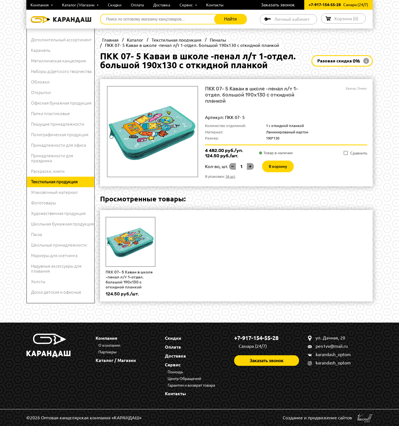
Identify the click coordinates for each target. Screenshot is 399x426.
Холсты (38, 281)
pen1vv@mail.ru (332, 346)
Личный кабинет (292, 19)
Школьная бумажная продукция (62, 224)
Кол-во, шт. (216, 166)
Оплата (137, 5)
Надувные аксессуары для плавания (56, 268)
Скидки (114, 5)
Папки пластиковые (50, 113)
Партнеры (107, 352)
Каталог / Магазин (80, 5)
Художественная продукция (58, 213)
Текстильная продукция (54, 181)
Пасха (36, 234)
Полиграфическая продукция (59, 134)
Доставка (161, 5)
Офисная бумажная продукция (61, 103)
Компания (41, 5)
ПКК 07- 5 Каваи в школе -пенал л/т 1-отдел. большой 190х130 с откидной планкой (129, 280)
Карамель (40, 50)
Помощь (175, 372)
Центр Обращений (184, 378)
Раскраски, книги (48, 171)
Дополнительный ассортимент (61, 39)
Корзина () (346, 18)
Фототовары (43, 203)
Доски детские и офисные (56, 292)
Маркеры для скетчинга (54, 255)
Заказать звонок (278, 4)
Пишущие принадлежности (57, 124)
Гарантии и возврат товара (191, 385)
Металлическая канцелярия (58, 61)
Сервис (188, 5)
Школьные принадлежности (59, 245)
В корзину (278, 166)
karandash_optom (333, 354)
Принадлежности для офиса (58, 145)
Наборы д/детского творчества (61, 71)
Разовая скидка (338, 61)
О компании (109, 345)
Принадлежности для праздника (52, 158)
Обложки (40, 82)
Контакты (215, 5)
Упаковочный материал (54, 192)
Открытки (41, 92)
